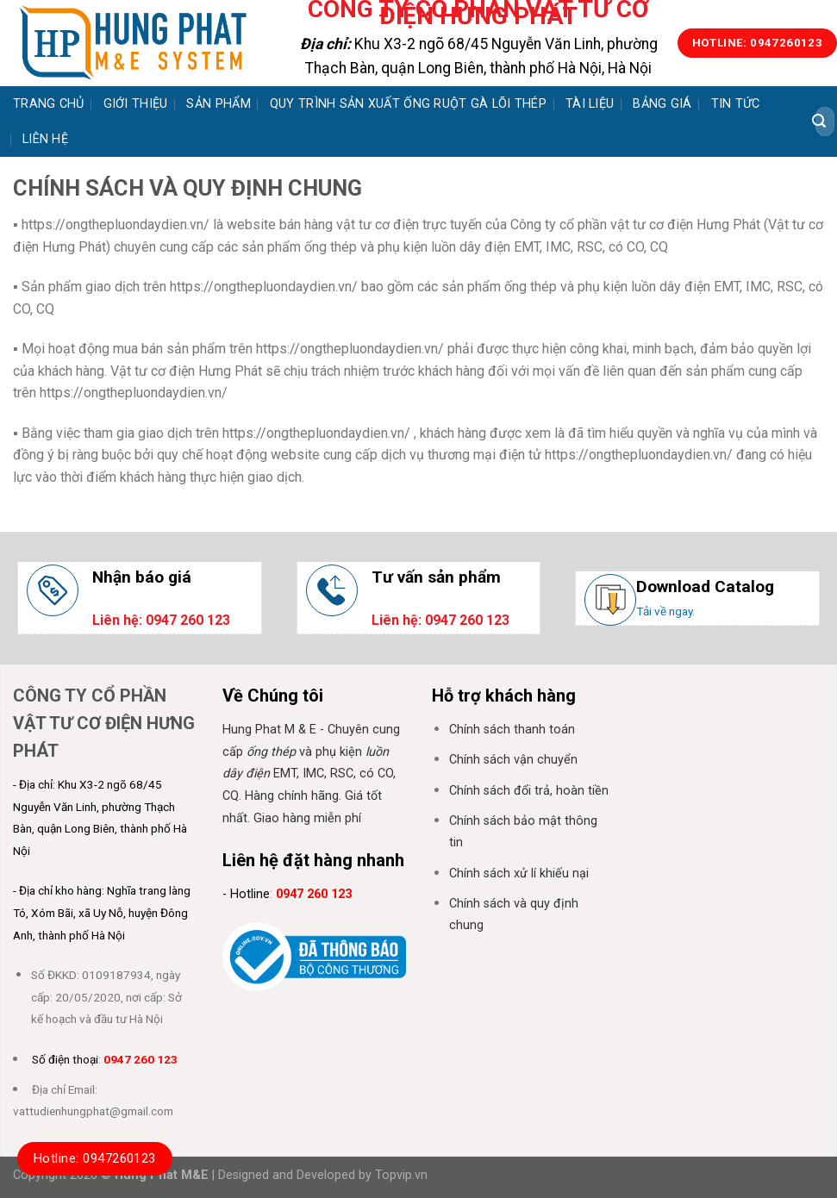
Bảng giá (662, 104)
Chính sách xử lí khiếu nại (519, 873)
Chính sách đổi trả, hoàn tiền (529, 790)
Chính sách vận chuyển (513, 759)
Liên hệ (45, 139)
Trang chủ (48, 104)
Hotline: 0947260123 (95, 1158)
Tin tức (735, 104)
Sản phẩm (218, 104)
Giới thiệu (135, 104)
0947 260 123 (140, 1059)
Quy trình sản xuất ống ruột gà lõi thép (408, 104)
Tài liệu (589, 104)
